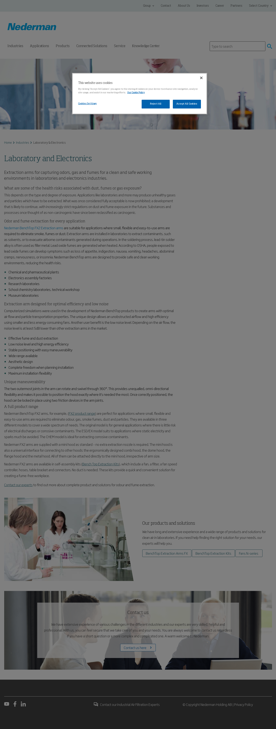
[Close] (201, 77)
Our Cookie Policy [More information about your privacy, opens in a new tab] (136, 92)
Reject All (155, 104)
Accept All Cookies (186, 104)
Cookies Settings (87, 103)
